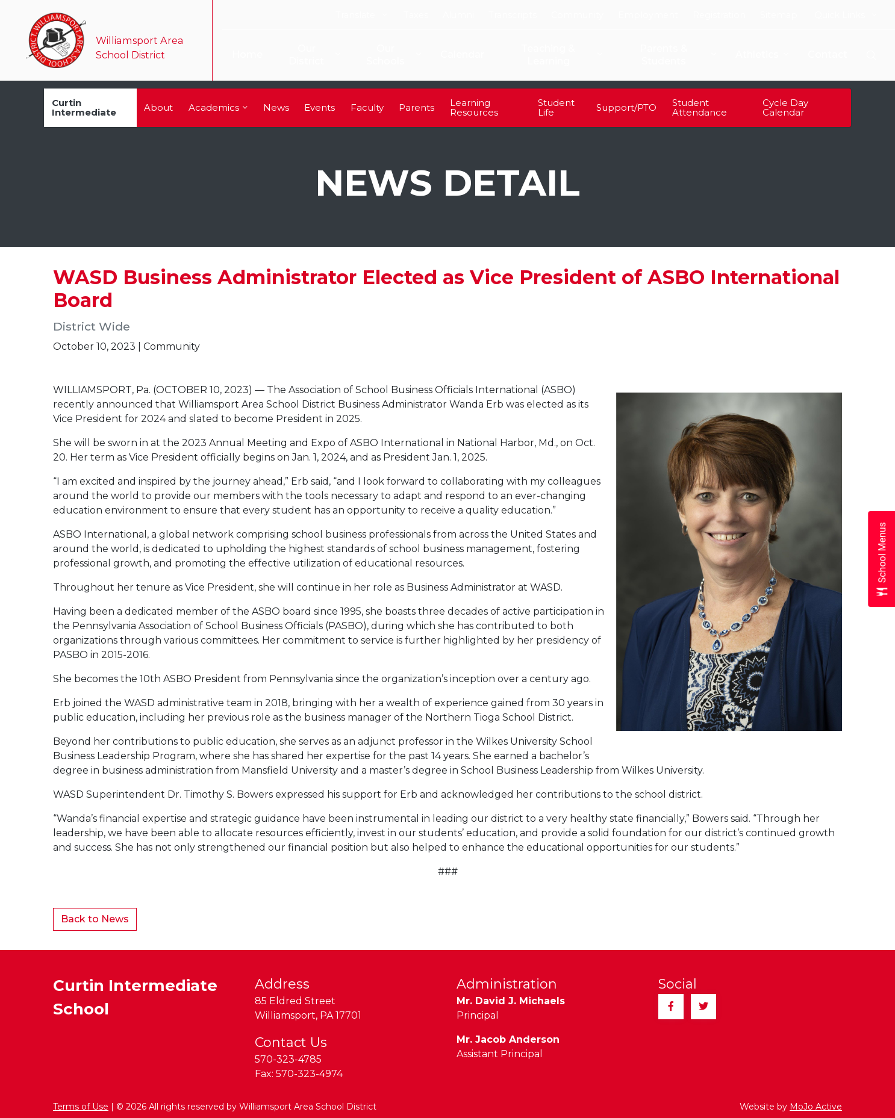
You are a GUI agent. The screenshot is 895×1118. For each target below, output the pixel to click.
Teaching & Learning (559, 55)
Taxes (416, 15)
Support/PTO (626, 107)
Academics (218, 107)
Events (319, 107)
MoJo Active (816, 1106)
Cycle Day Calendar (785, 107)
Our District (308, 55)
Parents (416, 107)
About (158, 107)
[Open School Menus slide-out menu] (881, 559)
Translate (361, 15)
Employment (648, 15)
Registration (719, 15)
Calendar (458, 54)
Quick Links (845, 15)
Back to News (95, 919)
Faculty (367, 107)
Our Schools (389, 55)
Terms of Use (80, 1106)
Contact (827, 54)
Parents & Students (677, 55)
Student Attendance (699, 107)
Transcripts (512, 15)
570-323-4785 (288, 1059)
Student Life (556, 107)
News (276, 107)
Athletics (761, 55)
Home (240, 54)
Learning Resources (474, 107)
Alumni (458, 15)
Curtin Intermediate (84, 107)
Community (577, 15)
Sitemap (778, 15)
